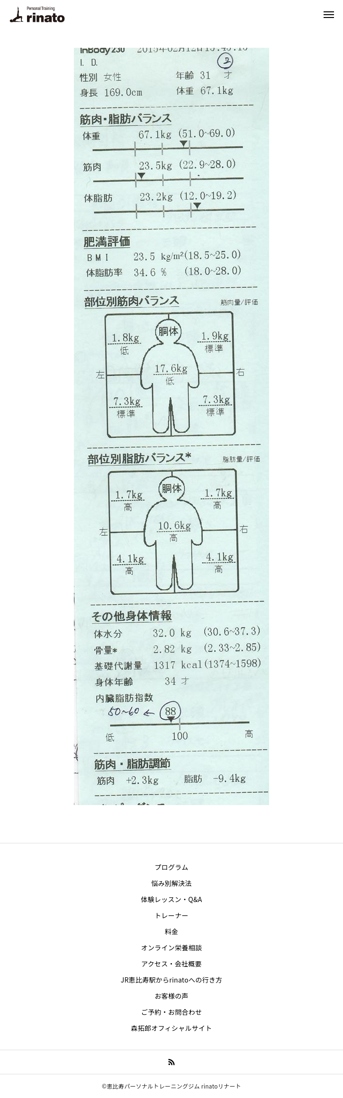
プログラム (172, 867)
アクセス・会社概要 (171, 963)
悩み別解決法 (171, 883)
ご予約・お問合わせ (171, 1012)
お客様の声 (171, 996)
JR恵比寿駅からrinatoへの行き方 (172, 979)
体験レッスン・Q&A (171, 899)
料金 (172, 931)
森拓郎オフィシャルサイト (171, 1028)
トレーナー (171, 915)
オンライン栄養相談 (171, 947)
